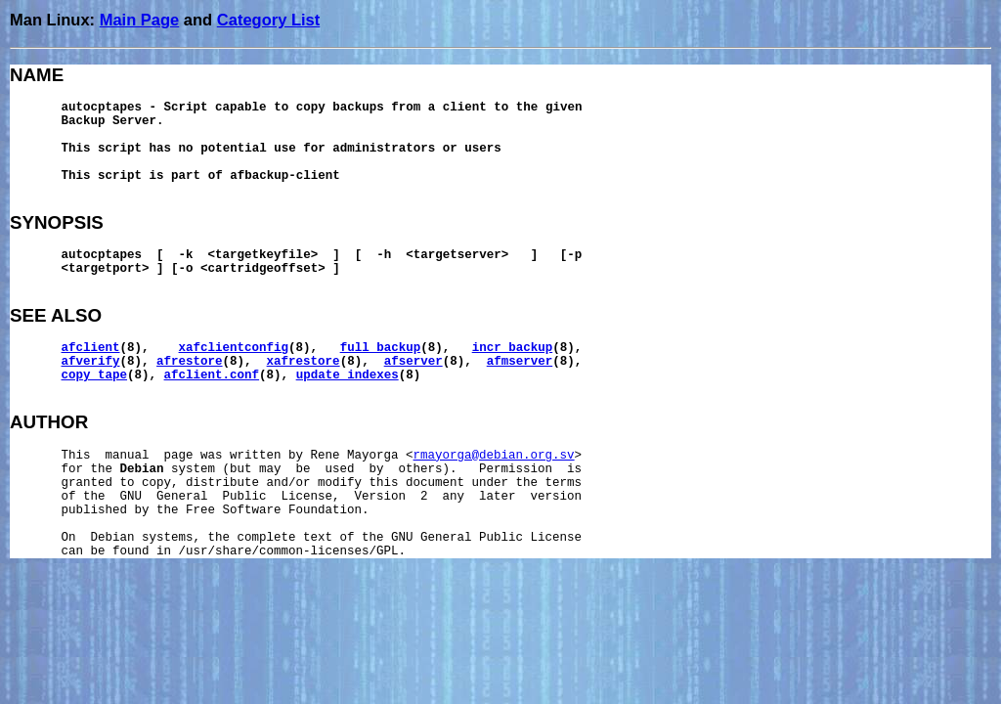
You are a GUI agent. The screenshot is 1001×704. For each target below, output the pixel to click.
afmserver (520, 362)
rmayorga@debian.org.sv (494, 455)
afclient (91, 348)
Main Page (140, 19)
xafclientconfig (234, 348)
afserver (413, 362)
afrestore (189, 362)
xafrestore (303, 362)
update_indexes (347, 375)
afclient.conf (212, 375)
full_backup (380, 348)
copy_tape (95, 375)
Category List (268, 19)
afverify (91, 362)
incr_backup (512, 348)
